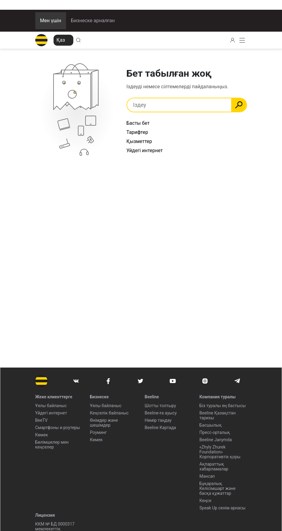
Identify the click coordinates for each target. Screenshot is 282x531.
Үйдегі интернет (51, 412)
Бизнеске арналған (93, 20)
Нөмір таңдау (158, 420)
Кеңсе (205, 500)
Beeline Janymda (216, 439)
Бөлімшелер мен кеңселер (52, 444)
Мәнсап (207, 476)
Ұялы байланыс (51, 405)
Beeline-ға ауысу (161, 412)
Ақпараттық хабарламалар (214, 466)
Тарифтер (137, 132)
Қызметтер (139, 141)
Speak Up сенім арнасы (223, 507)
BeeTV (41, 420)
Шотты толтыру (160, 405)
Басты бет (138, 123)
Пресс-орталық (215, 432)
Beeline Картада (160, 427)
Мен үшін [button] (50, 20)
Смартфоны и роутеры (57, 427)
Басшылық (211, 425)
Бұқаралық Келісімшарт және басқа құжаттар (218, 488)
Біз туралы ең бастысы (223, 405)
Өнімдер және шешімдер (104, 423)
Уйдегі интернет (145, 150)
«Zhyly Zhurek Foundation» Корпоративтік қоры (220, 452)
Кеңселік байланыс (109, 412)
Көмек (41, 434)
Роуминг (98, 432)
